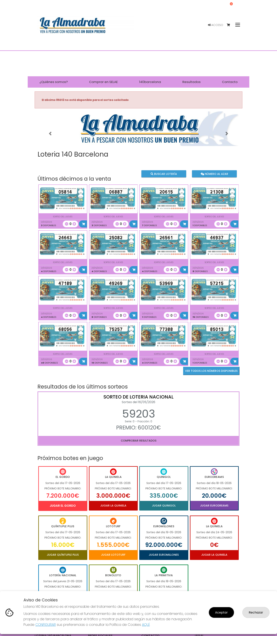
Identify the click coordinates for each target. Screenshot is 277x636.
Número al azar (214, 174)
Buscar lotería (164, 174)
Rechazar (256, 612)
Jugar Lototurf (113, 555)
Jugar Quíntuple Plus (63, 555)
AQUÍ (146, 624)
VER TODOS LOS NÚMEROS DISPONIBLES (211, 371)
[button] (50, 133)
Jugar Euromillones (164, 555)
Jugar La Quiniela (113, 505)
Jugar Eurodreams (214, 505)
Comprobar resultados (138, 441)
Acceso (215, 25)
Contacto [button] (230, 82)
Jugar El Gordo (63, 506)
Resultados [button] (191, 82)
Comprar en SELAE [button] (103, 82)
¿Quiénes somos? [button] (53, 82)
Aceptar (221, 612)
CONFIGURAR (45, 624)
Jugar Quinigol (164, 505)
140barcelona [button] (150, 82)
